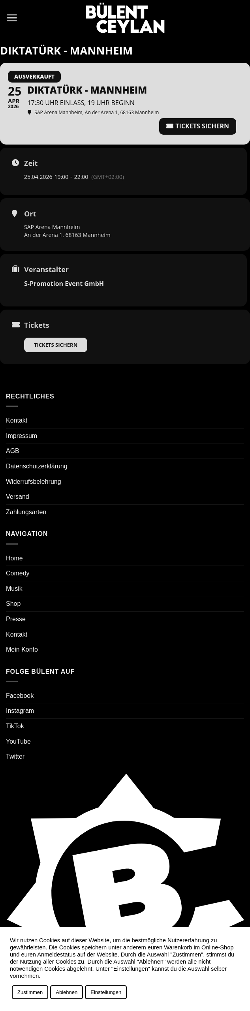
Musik (14, 588)
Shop (13, 603)
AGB (12, 450)
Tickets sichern (55, 344)
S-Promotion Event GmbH (64, 283)
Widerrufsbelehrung (33, 481)
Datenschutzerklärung (37, 466)
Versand (17, 496)
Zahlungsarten (26, 512)
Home (14, 558)
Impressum (21, 435)
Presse (16, 619)
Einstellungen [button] (105, 992)
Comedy (18, 573)
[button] (12, 18)
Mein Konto (22, 649)
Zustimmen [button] (30, 992)
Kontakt (16, 420)
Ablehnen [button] (66, 992)
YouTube (18, 741)
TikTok (15, 726)
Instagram (20, 710)
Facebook (20, 695)
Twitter (15, 756)
